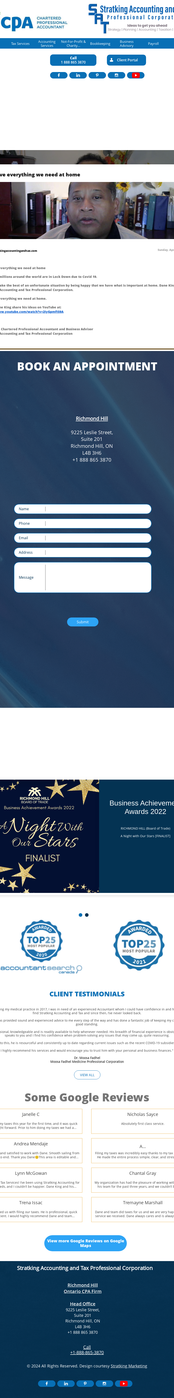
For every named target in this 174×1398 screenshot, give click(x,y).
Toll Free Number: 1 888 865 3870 (90, 392)
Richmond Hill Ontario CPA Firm (83, 1288)
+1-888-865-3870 (87, 1352)
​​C (84, 1347)
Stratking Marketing (129, 1366)
